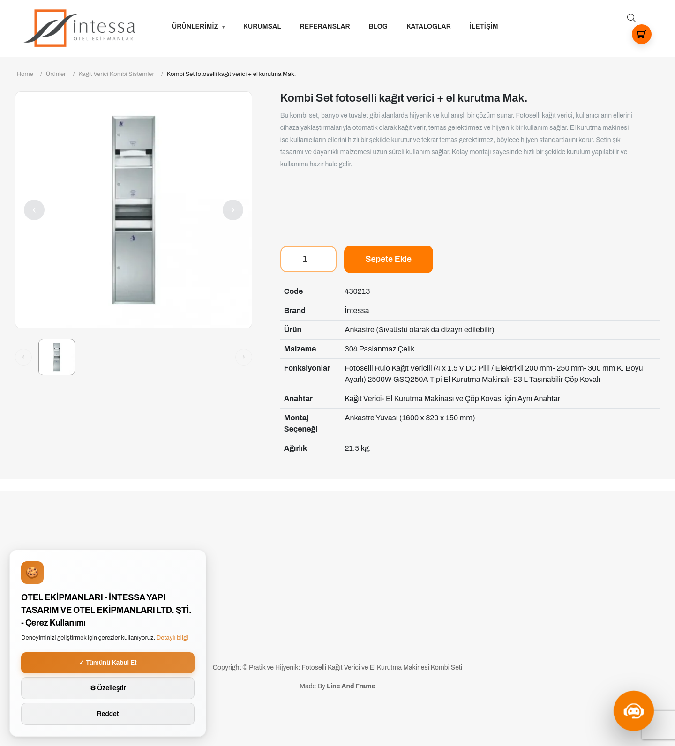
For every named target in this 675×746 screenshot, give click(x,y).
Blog (378, 26)
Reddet (108, 713)
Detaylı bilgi (172, 637)
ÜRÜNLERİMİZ (195, 26)
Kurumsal (262, 26)
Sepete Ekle (388, 259)
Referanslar (325, 26)
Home (25, 74)
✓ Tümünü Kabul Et (108, 662)
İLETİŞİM (484, 26)
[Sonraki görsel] (243, 357)
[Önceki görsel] (23, 357)
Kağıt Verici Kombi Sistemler (116, 74)
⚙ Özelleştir (108, 688)
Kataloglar (428, 26)
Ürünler (56, 74)
